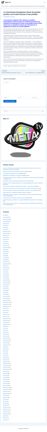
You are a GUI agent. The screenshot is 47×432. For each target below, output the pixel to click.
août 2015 (5, 347)
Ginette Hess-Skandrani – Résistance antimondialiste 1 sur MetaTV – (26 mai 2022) (19, 190)
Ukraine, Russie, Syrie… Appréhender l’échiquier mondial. (14, 192)
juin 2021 (5, 237)
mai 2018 (5, 292)
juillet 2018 (5, 288)
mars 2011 (5, 420)
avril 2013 (5, 403)
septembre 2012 (6, 414)
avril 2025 (5, 215)
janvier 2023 (5, 223)
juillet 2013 (5, 397)
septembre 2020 (6, 247)
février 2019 (5, 278)
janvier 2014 (5, 385)
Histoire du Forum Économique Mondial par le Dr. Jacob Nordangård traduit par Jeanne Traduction (22, 183)
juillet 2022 (5, 225)
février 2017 (5, 314)
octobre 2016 (5, 322)
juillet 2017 (5, 310)
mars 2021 (5, 243)
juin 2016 (5, 328)
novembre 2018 (6, 282)
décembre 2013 (6, 387)
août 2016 (5, 326)
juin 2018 (5, 290)
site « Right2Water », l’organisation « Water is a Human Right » (19, 41)
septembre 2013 (6, 393)
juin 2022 (5, 227)
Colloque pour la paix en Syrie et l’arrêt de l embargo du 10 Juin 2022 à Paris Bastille (19, 188)
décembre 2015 (6, 339)
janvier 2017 (5, 316)
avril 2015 (5, 355)
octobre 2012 (5, 412)
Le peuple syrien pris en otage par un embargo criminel (14, 198)
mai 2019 (5, 272)
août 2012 (5, 416)
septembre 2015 (6, 345)
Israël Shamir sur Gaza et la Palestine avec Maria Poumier (14, 181)
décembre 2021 (6, 231)
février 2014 (5, 383)
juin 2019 (5, 270)
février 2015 (5, 359)
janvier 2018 (5, 300)
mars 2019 (5, 276)
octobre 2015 (5, 343)
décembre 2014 (6, 363)
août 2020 (5, 249)
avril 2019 (5, 274)
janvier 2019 (5, 280)
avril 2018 (5, 294)
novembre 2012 (6, 409)
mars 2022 (5, 229)
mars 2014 (5, 381)
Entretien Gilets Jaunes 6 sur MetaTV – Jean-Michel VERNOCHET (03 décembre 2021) (20, 200)
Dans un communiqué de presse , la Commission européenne (15, 51)
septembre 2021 (6, 233)
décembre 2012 (6, 408)
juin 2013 (5, 399)
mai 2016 (5, 330)
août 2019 (5, 266)
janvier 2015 (5, 361)
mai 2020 (5, 255)
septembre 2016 (6, 324)
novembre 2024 (6, 217)
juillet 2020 (5, 251)
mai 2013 (5, 401)
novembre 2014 (6, 365)
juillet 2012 (5, 418)
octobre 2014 (5, 367)
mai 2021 (5, 239)
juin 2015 (5, 351)
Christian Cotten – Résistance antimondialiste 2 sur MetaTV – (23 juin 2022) (18, 186)
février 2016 (5, 334)
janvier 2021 (5, 245)
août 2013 (5, 395)
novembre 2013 (6, 389)
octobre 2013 (5, 391)
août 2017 (5, 308)
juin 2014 (5, 375)
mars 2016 (5, 332)
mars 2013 (5, 405)
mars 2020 (5, 259)
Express (9, 65)
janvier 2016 (5, 337)
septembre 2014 (6, 369)
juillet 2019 (5, 268)
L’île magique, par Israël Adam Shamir (10, 173)
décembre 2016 (6, 318)
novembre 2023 (6, 221)
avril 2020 (5, 257)
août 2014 (5, 371)
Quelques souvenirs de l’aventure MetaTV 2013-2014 (13, 171)
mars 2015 (5, 357)
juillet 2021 (5, 235)
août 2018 (5, 286)
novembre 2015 (6, 341)
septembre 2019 (6, 264)
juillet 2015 (5, 349)
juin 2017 (5, 312)
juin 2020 (5, 253)
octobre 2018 (5, 284)
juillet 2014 (5, 373)
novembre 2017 (6, 304)
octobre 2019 (5, 262)
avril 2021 (5, 241)
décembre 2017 (6, 302)
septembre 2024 (6, 219)
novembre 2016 (6, 320)
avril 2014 (5, 379)
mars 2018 (5, 296)
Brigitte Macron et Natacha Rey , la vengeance (12, 175)
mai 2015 (5, 353)
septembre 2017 (6, 306)
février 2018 (5, 298)
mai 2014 (5, 377)
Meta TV (8, 2)
